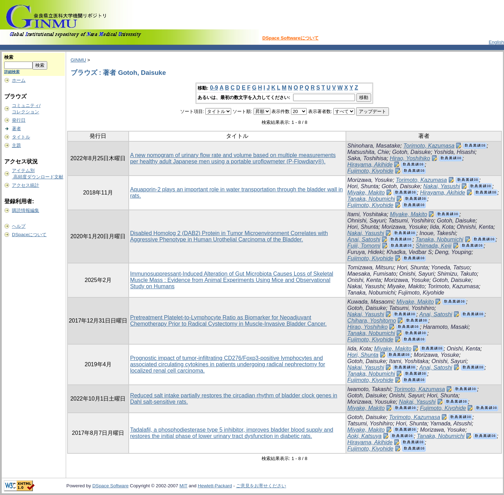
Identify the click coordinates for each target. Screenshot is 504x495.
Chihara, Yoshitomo (371, 321)
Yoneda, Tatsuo (450, 267)
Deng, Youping (453, 252)
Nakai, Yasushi (441, 186)
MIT (183, 485)
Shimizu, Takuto (457, 274)
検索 (8, 57)
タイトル (21, 137)
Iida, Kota (442, 227)
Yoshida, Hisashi (454, 152)
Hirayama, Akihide (369, 165)
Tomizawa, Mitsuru (370, 267)
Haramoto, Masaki (445, 327)
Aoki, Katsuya (364, 436)
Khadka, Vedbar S (409, 252)
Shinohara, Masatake (373, 146)
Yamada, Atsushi (450, 423)
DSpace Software (110, 485)
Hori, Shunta (362, 186)
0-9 (214, 88)
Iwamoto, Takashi (369, 389)
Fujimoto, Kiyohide (370, 171)
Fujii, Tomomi (364, 246)
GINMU (78, 60)
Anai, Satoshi (363, 239)
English (496, 42)
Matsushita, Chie (368, 152)
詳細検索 (12, 72)
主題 (16, 145)
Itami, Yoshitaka (367, 214)
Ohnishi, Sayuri (366, 221)
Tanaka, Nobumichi (371, 199)
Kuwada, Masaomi (370, 302)
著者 (16, 128)
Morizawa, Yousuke (371, 402)
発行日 (19, 120)
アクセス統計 (25, 185)
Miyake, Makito (366, 193)
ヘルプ (19, 226)
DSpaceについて (29, 234)
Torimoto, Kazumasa (428, 146)
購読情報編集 (25, 210)
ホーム (19, 80)
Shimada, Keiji (434, 246)
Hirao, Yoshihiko (410, 158)
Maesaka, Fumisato (371, 274)
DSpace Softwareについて (290, 38)
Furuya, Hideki (365, 252)
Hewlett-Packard (215, 485)
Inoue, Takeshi (437, 233)
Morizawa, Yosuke (370, 180)
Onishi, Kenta (364, 280)
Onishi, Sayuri (416, 274)
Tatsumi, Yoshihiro (411, 221)
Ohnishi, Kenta (475, 227)
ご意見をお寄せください (261, 485)
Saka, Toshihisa (366, 158)
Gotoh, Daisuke (411, 152)
